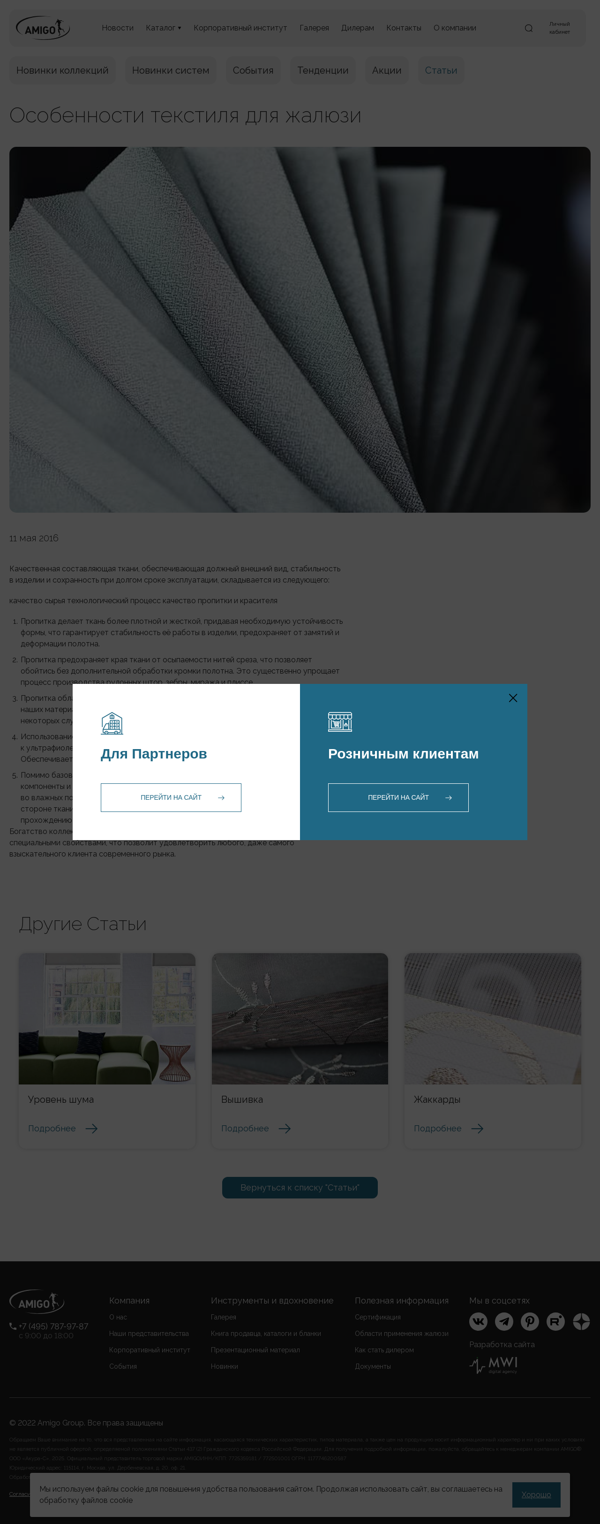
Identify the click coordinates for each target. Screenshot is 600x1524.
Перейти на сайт (171, 797)
